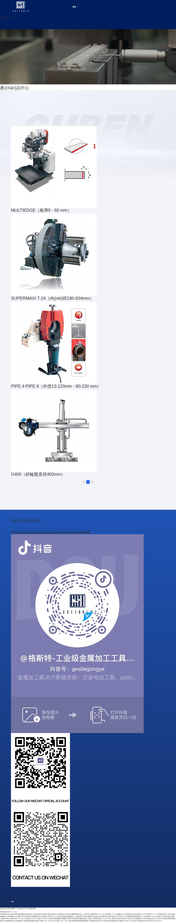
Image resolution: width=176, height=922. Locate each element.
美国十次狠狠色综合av (7, 921)
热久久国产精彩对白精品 (38, 914)
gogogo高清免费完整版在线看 (19, 914)
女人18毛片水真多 (136, 921)
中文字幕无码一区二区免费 (153, 914)
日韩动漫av (4, 914)
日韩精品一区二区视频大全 (114, 914)
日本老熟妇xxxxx (148, 916)
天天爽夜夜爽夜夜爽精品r (133, 916)
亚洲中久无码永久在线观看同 (132, 918)
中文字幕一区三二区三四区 (62, 921)
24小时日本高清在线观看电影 (165, 918)
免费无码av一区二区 (97, 914)
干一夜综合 (86, 914)
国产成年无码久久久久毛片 (152, 921)
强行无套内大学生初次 (115, 916)
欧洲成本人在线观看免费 (24, 921)
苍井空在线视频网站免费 (56, 918)
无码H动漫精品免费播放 (65, 916)
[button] (69, 17)
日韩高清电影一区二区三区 (101, 918)
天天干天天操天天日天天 (39, 918)
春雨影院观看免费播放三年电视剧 (84, 921)
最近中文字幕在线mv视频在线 (107, 921)
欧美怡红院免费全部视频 (74, 918)
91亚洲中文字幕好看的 (163, 916)
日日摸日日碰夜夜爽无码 (72, 914)
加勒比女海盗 (116, 918)
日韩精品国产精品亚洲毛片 (133, 914)
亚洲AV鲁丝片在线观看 (55, 914)
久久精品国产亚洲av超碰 (82, 916)
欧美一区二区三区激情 (22, 918)
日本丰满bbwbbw (148, 918)
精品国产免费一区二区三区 (43, 921)
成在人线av (88, 918)
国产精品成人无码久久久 (47, 916)
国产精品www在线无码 (99, 916)
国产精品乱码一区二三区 (8, 912)
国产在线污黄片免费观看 (29, 916)
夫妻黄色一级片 (123, 921)
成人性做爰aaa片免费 (12, 916)
